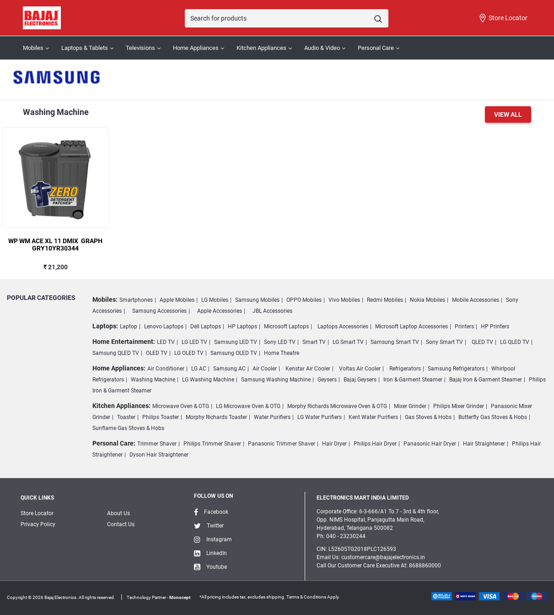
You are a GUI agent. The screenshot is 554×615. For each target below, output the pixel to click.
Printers (464, 326)
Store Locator (502, 18)
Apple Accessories (219, 311)
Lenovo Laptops (163, 326)
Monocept (179, 597)
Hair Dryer (334, 444)
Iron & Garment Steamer (412, 379)
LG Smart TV (348, 342)
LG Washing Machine (208, 379)
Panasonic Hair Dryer (429, 444)
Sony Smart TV (444, 342)
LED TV (166, 342)
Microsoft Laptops (286, 326)
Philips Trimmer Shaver (212, 444)
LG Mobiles (214, 300)
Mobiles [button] (33, 47)
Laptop (128, 326)
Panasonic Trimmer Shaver (281, 444)
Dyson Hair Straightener (158, 455)
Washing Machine (153, 379)
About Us (118, 513)
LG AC (198, 368)
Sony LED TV (280, 342)
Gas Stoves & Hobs (428, 417)
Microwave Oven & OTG (180, 406)
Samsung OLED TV (233, 353)
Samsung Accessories (159, 311)
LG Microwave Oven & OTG (248, 406)
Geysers (327, 379)
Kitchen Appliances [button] (261, 47)
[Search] (286, 18)
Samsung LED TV (235, 342)
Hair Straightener (484, 444)
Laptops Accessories (342, 326)
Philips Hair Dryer (375, 444)
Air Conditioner (165, 368)
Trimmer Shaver (157, 444)
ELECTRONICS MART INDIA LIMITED (363, 498)
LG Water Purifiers (319, 417)
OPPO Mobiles (304, 300)
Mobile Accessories (475, 300)
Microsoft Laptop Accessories (411, 326)
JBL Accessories (272, 311)
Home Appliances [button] (196, 47)
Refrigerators (405, 368)
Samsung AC (229, 368)
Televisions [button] (140, 47)
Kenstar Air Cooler (307, 368)
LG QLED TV (514, 342)
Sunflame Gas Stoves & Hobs (128, 428)
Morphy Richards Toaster (216, 417)
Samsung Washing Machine (276, 379)
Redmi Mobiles (385, 300)
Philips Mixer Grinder (458, 406)
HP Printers (495, 326)
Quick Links (37, 498)
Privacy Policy (38, 524)
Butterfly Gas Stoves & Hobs (492, 417)
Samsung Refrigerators (456, 368)
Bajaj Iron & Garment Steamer (485, 379)
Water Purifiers (272, 417)
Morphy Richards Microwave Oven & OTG (337, 406)
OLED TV (156, 353)
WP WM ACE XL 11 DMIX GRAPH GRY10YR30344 (55, 244)
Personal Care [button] (376, 47)
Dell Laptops (205, 326)
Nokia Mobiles (427, 300)
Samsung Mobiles (257, 300)
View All (508, 114)
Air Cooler (265, 368)
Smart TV (314, 342)
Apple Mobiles (177, 300)
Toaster (126, 417)
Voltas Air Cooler (360, 368)
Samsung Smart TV (395, 342)
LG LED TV (194, 342)
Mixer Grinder (410, 406)
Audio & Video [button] (322, 47)
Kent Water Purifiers (373, 417)
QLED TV (482, 342)
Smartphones (136, 300)
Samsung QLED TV (115, 353)
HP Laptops (242, 326)
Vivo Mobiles (344, 300)
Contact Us (120, 524)
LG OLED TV (189, 353)
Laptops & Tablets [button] (84, 47)
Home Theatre (281, 353)
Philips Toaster (160, 417)
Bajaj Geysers (360, 379)
